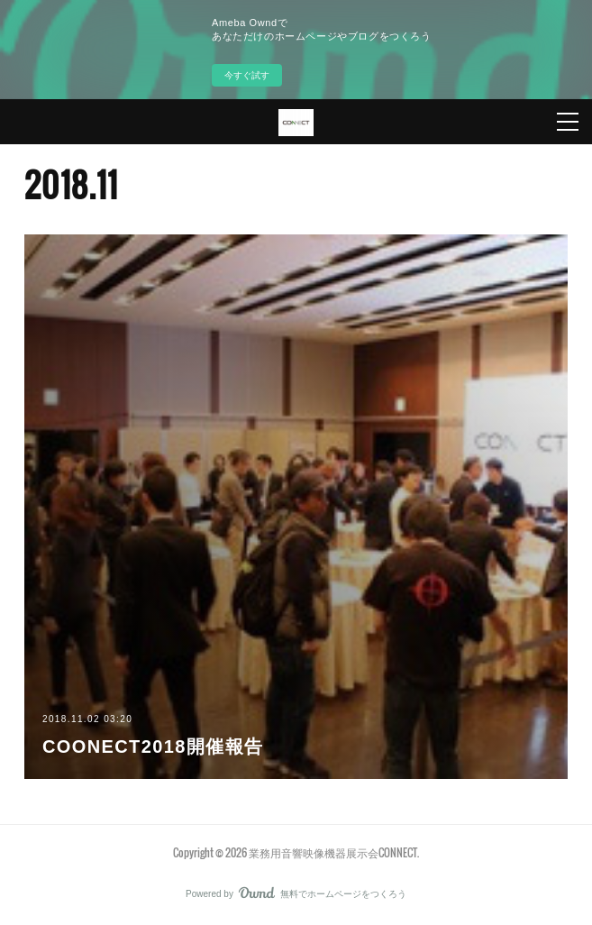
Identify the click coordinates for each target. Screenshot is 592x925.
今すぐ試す (246, 75)
